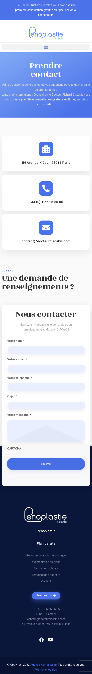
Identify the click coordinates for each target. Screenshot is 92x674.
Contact (46, 581)
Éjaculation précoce (46, 568)
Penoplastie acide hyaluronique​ (46, 555)
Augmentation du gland (46, 562)
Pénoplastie (46, 531)
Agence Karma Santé (43, 664)
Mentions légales (46, 669)
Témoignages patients (46, 575)
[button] (46, 47)
